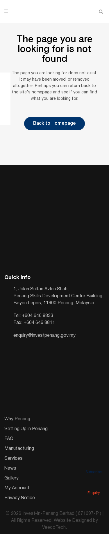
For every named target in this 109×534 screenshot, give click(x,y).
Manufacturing (19, 449)
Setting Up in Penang (26, 429)
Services (13, 459)
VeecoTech (54, 528)
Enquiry (93, 485)
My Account (16, 488)
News (10, 468)
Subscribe (93, 464)
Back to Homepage (54, 124)
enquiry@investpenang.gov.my (44, 336)
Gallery (11, 478)
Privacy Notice (19, 498)
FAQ (8, 439)
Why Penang (17, 419)
